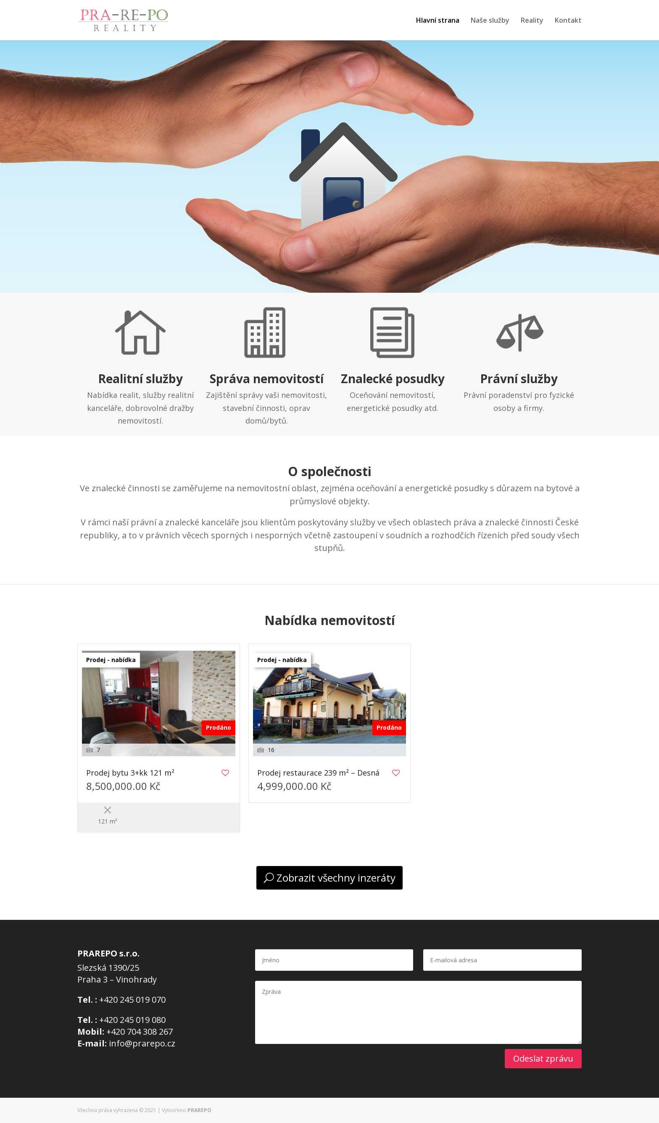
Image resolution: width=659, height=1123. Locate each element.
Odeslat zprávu (543, 1058)
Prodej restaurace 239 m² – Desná (318, 773)
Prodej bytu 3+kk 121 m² (130, 773)
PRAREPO (199, 1110)
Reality (532, 21)
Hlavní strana (437, 21)
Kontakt (568, 21)
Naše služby (490, 21)
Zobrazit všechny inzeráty (336, 878)
